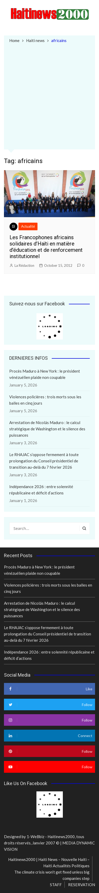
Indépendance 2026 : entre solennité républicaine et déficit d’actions (41, 489)
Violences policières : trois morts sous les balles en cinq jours (45, 399)
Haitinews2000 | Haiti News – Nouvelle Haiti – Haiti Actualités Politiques (48, 862)
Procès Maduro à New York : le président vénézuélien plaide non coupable (44, 374)
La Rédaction (24, 265)
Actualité (28, 226)
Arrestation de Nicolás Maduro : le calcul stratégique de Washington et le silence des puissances (47, 428)
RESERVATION (81, 884)
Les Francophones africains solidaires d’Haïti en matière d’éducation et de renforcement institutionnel (46, 246)
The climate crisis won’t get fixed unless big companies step (51, 875)
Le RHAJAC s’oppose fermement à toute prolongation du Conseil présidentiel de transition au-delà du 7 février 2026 (44, 460)
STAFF (56, 884)
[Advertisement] (49, 95)
